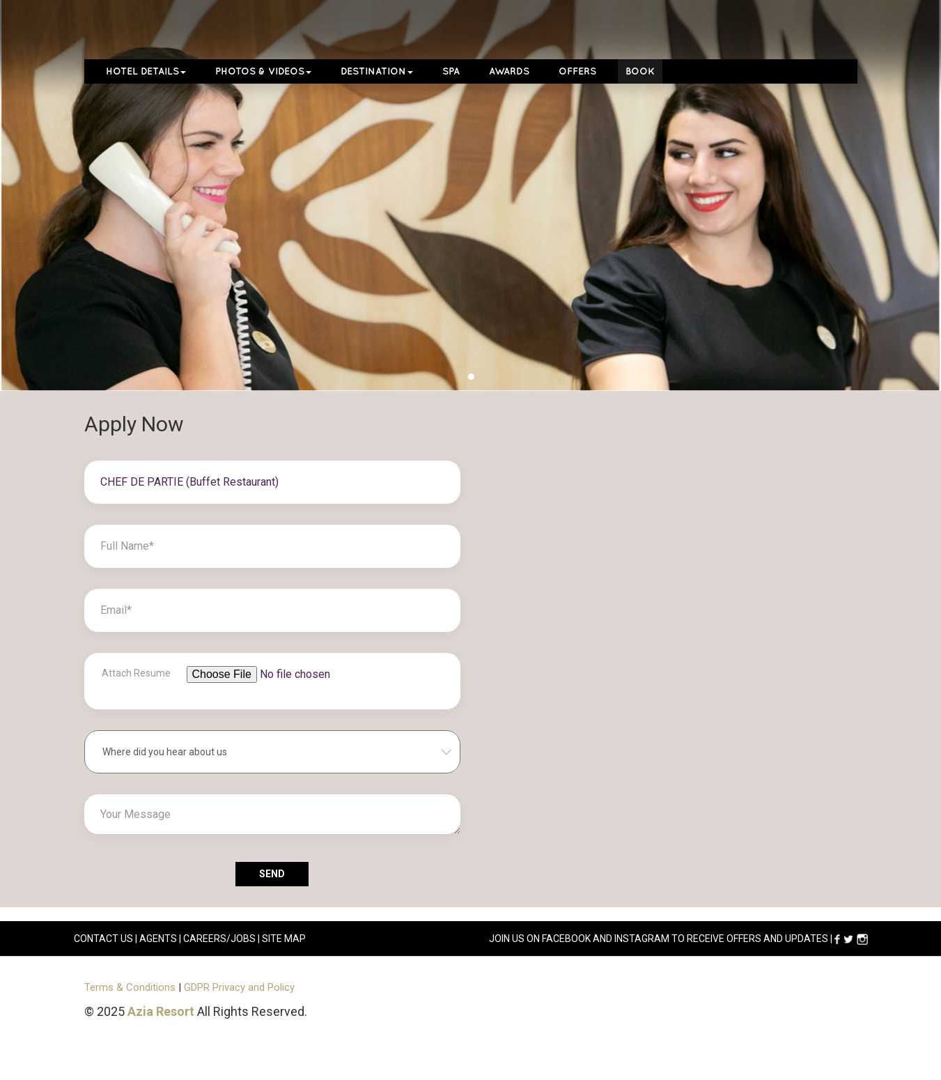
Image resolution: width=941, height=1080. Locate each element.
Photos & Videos (263, 71)
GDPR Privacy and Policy (239, 987)
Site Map (284, 938)
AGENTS (158, 938)
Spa (451, 71)
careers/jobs (219, 938)
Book (640, 71)
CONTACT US (103, 938)
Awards (509, 71)
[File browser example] (292, 687)
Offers (577, 71)
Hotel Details (146, 71)
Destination (377, 71)
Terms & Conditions (130, 987)
